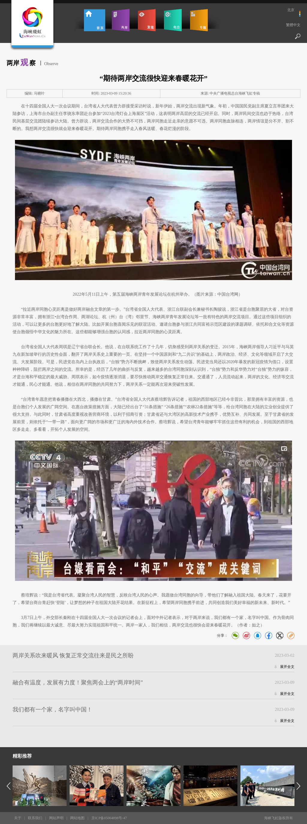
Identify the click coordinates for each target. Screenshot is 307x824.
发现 (146, 20)
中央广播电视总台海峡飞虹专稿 (235, 93)
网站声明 (56, 818)
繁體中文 (293, 25)
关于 (17, 818)
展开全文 (287, 667)
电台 (172, 20)
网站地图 (77, 818)
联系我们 (35, 818)
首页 (94, 20)
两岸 (120, 20)
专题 (199, 20)
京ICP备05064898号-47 (109, 818)
